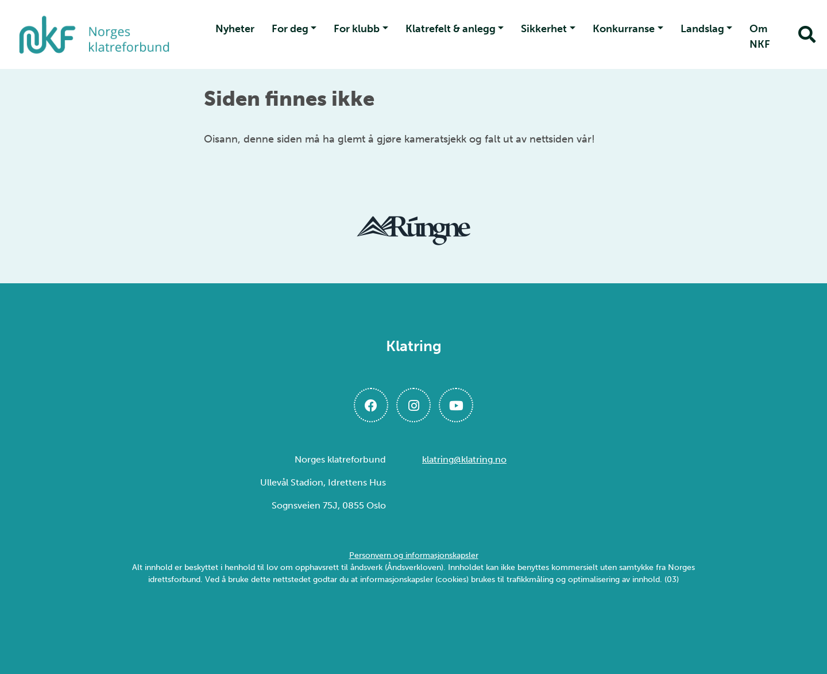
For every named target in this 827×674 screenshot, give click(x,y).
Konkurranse (624, 28)
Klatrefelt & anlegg (450, 28)
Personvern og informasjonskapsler (413, 555)
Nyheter (234, 28)
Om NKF (759, 36)
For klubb (357, 28)
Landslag (702, 28)
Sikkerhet (544, 28)
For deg (290, 28)
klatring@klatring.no (464, 459)
